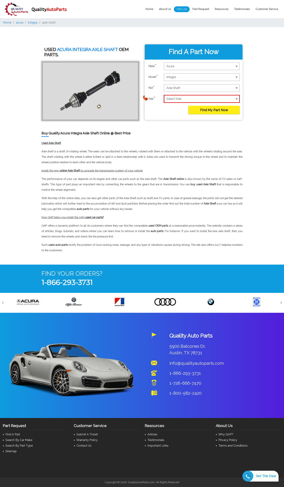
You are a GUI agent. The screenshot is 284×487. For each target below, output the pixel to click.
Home (149, 9)
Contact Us (83, 445)
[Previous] (3, 303)
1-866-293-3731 (67, 282)
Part (151, 88)
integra (32, 22)
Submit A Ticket (87, 434)
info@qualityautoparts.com (196, 363)
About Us (165, 9)
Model (153, 77)
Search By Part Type (19, 445)
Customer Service (267, 9)
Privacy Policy (227, 440)
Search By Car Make (18, 440)
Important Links (157, 445)
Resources (221, 9)
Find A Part (12, 434)
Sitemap (11, 451)
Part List (182, 9)
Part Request (201, 9)
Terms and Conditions (233, 445)
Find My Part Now (214, 110)
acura (19, 22)
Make (152, 66)
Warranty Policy (87, 440)
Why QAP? (225, 434)
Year (152, 99)
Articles (152, 434)
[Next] (281, 303)
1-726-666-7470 (185, 383)
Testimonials (242, 9)
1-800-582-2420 (185, 393)
